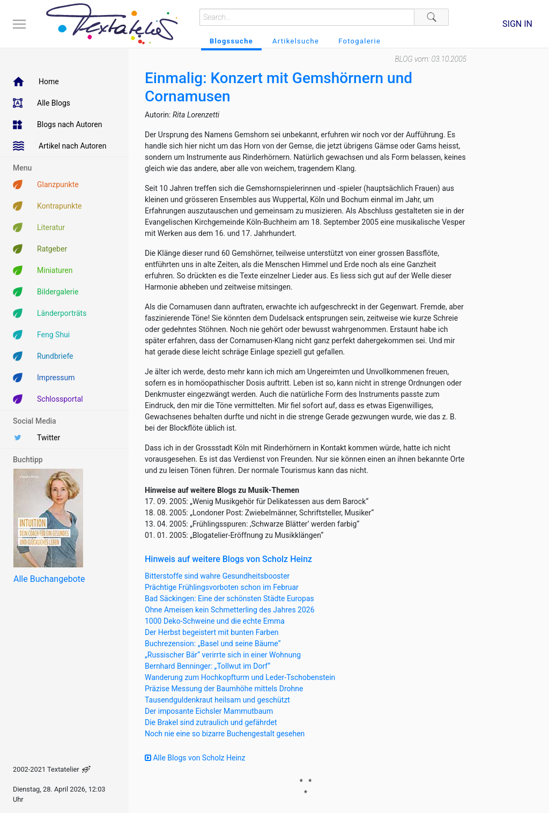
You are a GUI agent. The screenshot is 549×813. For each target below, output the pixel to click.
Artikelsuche (295, 41)
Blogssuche (231, 41)
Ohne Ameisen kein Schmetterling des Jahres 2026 (230, 609)
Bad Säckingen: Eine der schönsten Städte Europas (229, 598)
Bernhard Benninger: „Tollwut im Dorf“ (207, 666)
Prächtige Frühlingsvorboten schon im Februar (222, 587)
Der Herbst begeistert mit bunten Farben (212, 632)
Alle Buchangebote (49, 579)
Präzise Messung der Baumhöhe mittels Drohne (224, 688)
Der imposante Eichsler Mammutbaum (209, 711)
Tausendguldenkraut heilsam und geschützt (217, 700)
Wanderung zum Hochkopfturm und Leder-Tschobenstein (240, 677)
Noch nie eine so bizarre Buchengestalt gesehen (225, 733)
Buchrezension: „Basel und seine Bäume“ (213, 643)
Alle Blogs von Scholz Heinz (195, 757)
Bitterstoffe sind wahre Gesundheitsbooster (217, 576)
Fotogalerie (359, 41)
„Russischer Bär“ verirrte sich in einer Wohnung (223, 655)
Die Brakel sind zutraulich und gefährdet (211, 722)
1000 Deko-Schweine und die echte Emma (215, 621)
